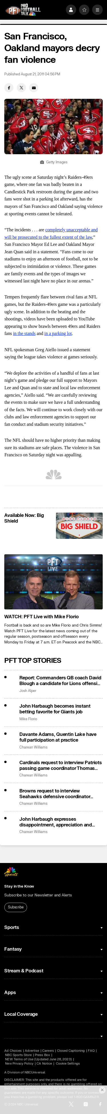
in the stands (24, 333)
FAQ (91, 1051)
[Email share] (33, 87)
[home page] (23, 10)
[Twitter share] (21, 87)
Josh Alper (27, 691)
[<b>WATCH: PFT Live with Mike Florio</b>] (53, 582)
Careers (48, 1051)
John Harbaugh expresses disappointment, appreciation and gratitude (55, 822)
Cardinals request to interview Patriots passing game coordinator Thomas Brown (60, 765)
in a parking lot (58, 333)
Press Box (42, 1055)
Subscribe (16, 907)
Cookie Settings (68, 1063)
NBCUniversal (35, 1072)
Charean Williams (33, 747)
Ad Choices (13, 1051)
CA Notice (44, 1063)
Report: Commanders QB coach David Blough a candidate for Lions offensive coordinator (60, 681)
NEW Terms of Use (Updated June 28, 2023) (38, 1059)
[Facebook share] (8, 87)
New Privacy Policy (19, 1063)
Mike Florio (28, 719)
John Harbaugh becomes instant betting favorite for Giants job (54, 709)
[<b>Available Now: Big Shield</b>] (79, 526)
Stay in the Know (19, 886)
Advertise (32, 1051)
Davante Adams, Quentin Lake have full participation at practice (57, 737)
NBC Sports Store (18, 1055)
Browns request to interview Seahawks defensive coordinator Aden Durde (54, 794)
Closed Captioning (71, 1051)
